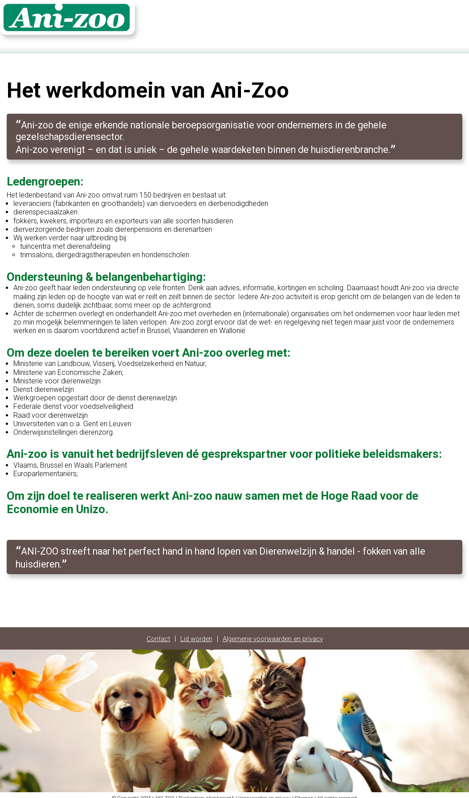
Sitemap (304, 792)
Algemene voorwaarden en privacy (274, 633)
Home (339, 21)
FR (458, 21)
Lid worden (192, 633)
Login (437, 21)
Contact (369, 21)
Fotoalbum (405, 21)
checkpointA (220, 792)
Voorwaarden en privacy (264, 792)
